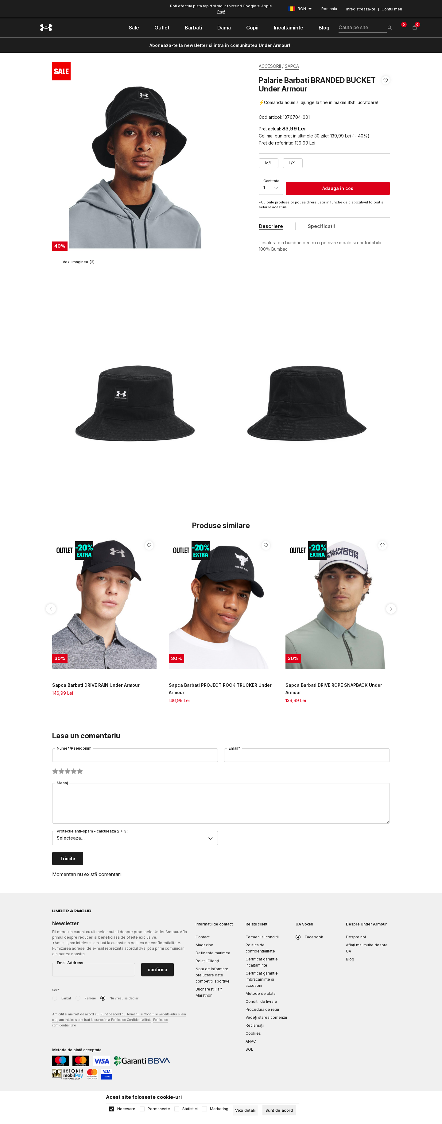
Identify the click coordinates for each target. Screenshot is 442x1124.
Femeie (90, 998)
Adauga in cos (337, 188)
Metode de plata (261, 993)
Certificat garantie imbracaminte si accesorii (262, 979)
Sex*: (56, 989)
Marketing (219, 1109)
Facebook (314, 937)
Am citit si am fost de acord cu (119, 1020)
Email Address (70, 962)
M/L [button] (268, 162)
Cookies (253, 1033)
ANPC (251, 1041)
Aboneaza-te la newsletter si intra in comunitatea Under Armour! (219, 45)
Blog (350, 959)
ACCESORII (270, 66)
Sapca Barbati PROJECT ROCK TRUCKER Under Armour (220, 688)
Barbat (66, 998)
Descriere (271, 226)
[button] (386, 99)
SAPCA (292, 66)
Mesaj (62, 783)
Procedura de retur (262, 1009)
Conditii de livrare (261, 1001)
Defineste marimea (213, 953)
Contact (203, 937)
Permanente (159, 1109)
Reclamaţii (255, 1025)
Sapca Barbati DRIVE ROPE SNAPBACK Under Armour (333, 688)
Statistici (190, 1109)
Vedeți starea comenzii (266, 1017)
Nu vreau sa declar (124, 998)
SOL (249, 1049)
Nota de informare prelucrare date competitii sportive (213, 975)
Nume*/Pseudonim (74, 748)
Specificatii (321, 226)
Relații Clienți (207, 961)
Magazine (204, 945)
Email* (234, 748)
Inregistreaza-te (360, 9)
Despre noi (356, 937)
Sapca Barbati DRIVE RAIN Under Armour (96, 685)
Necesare (126, 1109)
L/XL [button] (293, 162)
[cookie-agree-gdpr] (279, 1110)
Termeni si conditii (262, 937)
